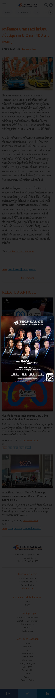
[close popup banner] (50, 319)
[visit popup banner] (27, 349)
